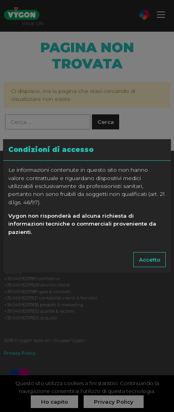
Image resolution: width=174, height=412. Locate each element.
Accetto (149, 259)
